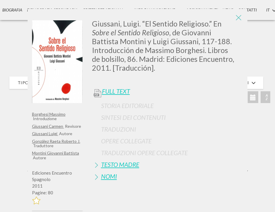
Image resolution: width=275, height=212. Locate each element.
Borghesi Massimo (49, 114)
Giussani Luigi (45, 133)
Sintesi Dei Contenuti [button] (133, 117)
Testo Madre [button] (120, 164)
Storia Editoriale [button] (127, 105)
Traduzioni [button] (118, 129)
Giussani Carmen (48, 126)
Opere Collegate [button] (126, 141)
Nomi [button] (109, 176)
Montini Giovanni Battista (55, 152)
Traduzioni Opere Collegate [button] (144, 152)
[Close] (238, 18)
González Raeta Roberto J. (56, 141)
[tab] (167, 105)
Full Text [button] (116, 91)
